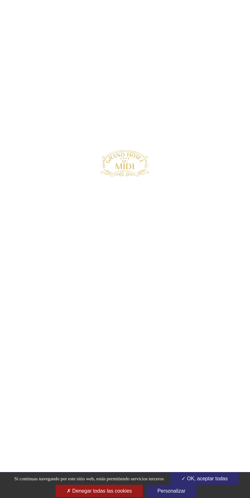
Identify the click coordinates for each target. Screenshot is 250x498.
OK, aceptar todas (204, 478)
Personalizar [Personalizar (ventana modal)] (171, 491)
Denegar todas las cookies (99, 491)
